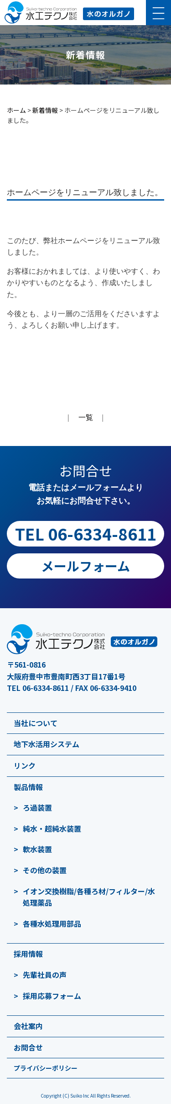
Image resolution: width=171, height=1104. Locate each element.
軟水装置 (37, 849)
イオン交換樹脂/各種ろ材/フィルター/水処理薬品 (89, 897)
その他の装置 (45, 870)
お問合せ (28, 1047)
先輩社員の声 (45, 974)
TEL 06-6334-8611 (85, 533)
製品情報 (28, 786)
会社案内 (28, 1025)
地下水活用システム (46, 743)
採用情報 (28, 953)
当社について (35, 722)
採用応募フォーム (52, 995)
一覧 (85, 417)
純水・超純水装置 (52, 828)
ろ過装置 (37, 807)
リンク (25, 765)
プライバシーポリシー (46, 1067)
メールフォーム (85, 566)
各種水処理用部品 (52, 923)
